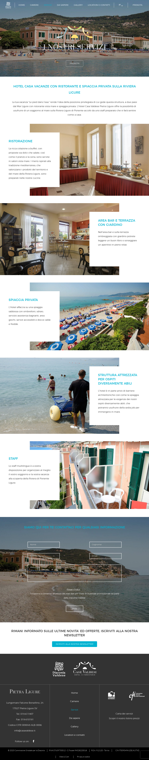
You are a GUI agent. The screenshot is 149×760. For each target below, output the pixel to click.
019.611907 (27, 714)
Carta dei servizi (124, 714)
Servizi (48, 5)
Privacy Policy (73, 590)
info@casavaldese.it (24, 731)
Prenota (137, 5)
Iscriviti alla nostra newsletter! (74, 644)
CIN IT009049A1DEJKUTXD (127, 750)
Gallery (78, 5)
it (121, 5)
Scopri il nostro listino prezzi (124, 718)
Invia (74, 609)
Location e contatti (99, 5)
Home (22, 5)
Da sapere (63, 5)
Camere (34, 5)
